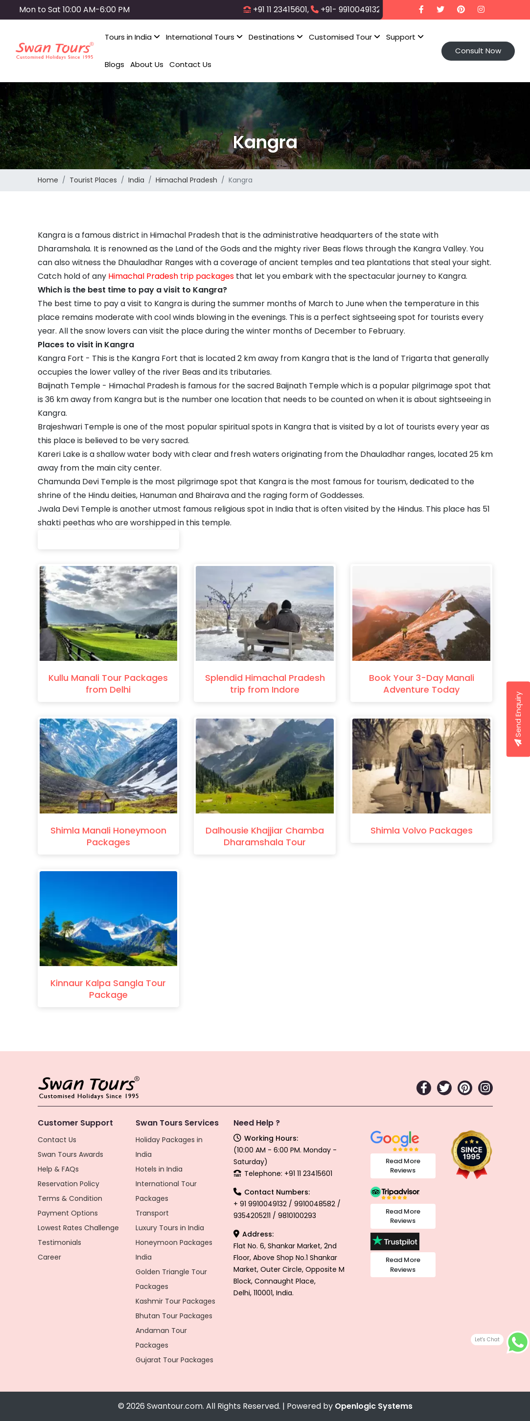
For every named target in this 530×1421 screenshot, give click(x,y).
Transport (152, 1213)
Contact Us (190, 64)
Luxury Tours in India (170, 1228)
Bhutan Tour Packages (174, 1316)
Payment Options (68, 1213)
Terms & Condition (70, 1198)
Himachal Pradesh (186, 180)
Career (49, 1257)
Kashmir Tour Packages (175, 1301)
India (136, 180)
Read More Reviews (403, 1165)
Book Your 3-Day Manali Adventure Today (421, 684)
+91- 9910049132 (351, 9)
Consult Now (478, 50)
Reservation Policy (68, 1184)
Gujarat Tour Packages (174, 1360)
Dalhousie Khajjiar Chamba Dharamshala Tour (265, 836)
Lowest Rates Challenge (78, 1228)
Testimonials (59, 1242)
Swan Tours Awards (70, 1154)
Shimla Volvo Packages (421, 830)
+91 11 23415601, (281, 9)
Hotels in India (159, 1169)
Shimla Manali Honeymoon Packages (108, 836)
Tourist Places (93, 180)
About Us (146, 64)
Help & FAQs (58, 1169)
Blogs (114, 64)
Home (48, 180)
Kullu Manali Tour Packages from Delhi (108, 684)
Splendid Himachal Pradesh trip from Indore (265, 684)
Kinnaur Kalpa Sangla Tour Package (108, 989)
